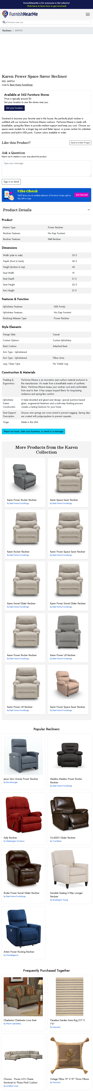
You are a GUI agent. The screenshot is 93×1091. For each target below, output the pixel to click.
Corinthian (57, 841)
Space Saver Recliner (64, 500)
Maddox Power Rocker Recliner (66, 780)
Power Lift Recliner (62, 655)
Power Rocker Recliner (22, 500)
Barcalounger (12, 782)
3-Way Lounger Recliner (66, 894)
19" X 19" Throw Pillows (69, 1079)
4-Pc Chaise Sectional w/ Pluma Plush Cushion (20, 1080)
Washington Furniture (15, 841)
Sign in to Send (11, 181)
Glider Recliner (62, 837)
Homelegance (12, 955)
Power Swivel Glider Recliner (68, 603)
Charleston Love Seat (20, 1020)
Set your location (14, 108)
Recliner (10, 837)
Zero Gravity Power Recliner (21, 779)
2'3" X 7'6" (67, 1022)
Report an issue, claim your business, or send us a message (33, 431)
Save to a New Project (80, 142)
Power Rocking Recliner (19, 951)
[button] (89, 14)
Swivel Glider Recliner (21, 603)
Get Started (82, 194)
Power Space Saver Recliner (67, 551)
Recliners (6, 30)
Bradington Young (60, 899)
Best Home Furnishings (21, 84)
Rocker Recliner (18, 551)
